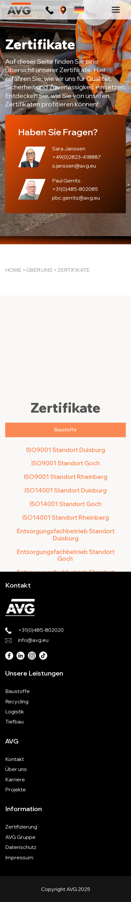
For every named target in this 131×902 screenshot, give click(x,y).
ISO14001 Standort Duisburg (66, 549)
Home (13, 270)
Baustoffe (17, 691)
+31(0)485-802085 (75, 189)
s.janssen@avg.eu (74, 165)
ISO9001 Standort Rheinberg (65, 535)
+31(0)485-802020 (41, 630)
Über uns (39, 270)
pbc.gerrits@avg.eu (76, 197)
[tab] (65, 488)
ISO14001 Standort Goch (66, 562)
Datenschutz (20, 847)
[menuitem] (79, 9)
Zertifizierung (21, 826)
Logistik (14, 711)
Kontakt (14, 759)
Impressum (19, 857)
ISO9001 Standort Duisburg (65, 508)
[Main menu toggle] (116, 9)
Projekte (15, 789)
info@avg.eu (33, 640)
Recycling (16, 701)
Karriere (15, 779)
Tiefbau (14, 721)
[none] (79, 9)
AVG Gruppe (20, 837)
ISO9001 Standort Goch (65, 522)
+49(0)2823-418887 (76, 157)
